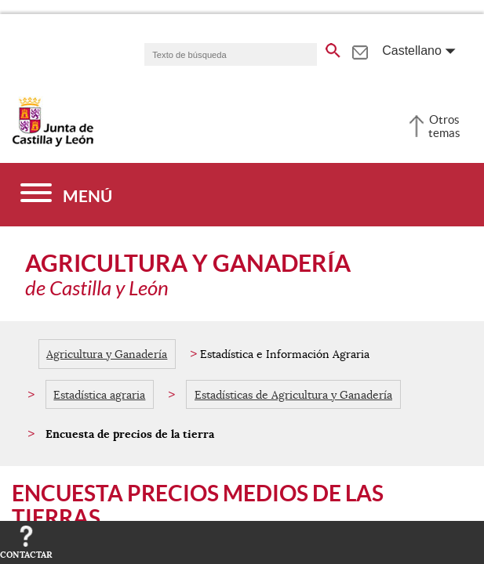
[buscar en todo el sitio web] (333, 48)
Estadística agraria (99, 395)
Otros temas (444, 126)
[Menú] (66, 194)
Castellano (412, 50)
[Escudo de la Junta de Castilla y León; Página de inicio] (52, 143)
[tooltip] (359, 50)
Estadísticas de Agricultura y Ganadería (293, 395)
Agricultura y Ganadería (106, 354)
